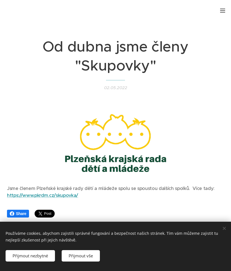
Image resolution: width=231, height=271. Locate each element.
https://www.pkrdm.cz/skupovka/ (42, 195)
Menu (222, 10)
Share (18, 213)
